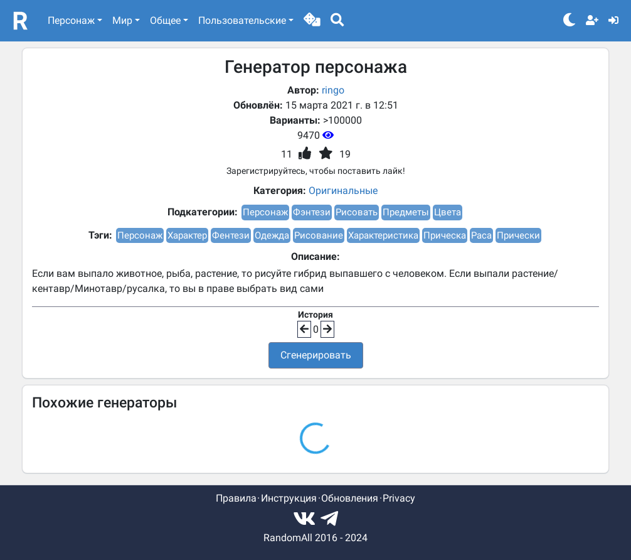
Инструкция (289, 498)
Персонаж (265, 212)
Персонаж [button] (71, 20)
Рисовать (357, 212)
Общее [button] (165, 20)
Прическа (444, 235)
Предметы (406, 212)
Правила (236, 498)
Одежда (272, 235)
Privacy (399, 498)
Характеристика (383, 235)
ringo (333, 90)
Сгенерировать (315, 355)
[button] (312, 20)
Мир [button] (122, 20)
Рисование (318, 235)
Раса (481, 235)
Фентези (231, 235)
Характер (187, 235)
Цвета (447, 212)
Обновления (349, 498)
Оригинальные (343, 191)
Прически (518, 235)
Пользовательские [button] (242, 20)
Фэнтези (312, 212)
